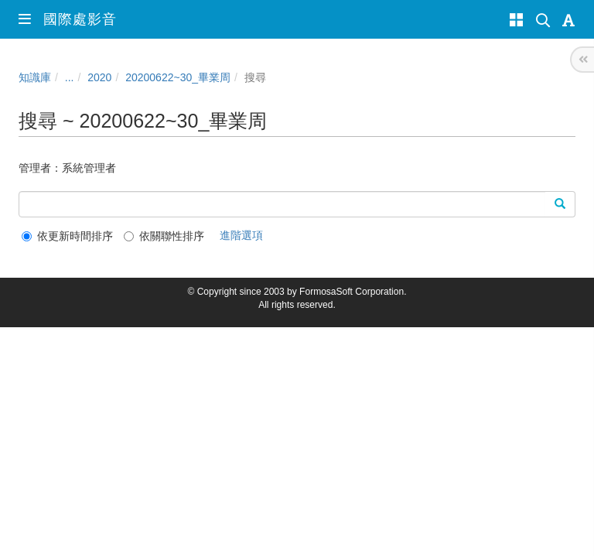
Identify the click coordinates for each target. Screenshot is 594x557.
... (69, 77)
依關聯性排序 (164, 236)
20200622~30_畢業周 (177, 77)
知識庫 (35, 77)
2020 (99, 77)
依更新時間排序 (67, 236)
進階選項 (241, 235)
